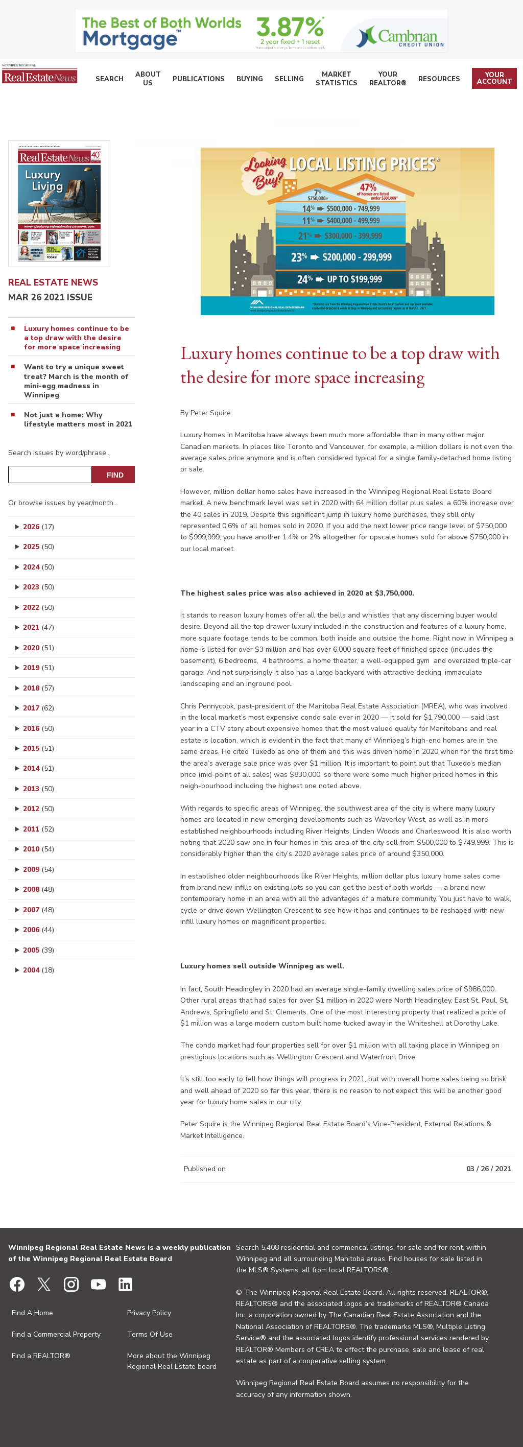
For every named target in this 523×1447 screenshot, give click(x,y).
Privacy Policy (149, 1313)
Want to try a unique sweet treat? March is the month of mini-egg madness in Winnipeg (76, 381)
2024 (38, 567)
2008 (38, 889)
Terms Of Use (150, 1334)
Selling (289, 80)
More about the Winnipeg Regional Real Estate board (172, 1361)
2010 (38, 849)
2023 (38, 587)
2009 (38, 869)
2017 (38, 708)
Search (129, 80)
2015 (38, 748)
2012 (38, 809)
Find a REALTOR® (41, 1356)
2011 (38, 829)
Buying (255, 80)
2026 (38, 527)
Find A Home (32, 1313)
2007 (38, 910)
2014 (38, 768)
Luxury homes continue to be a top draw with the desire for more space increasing (76, 338)
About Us (164, 81)
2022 (38, 607)
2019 (38, 668)
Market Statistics (338, 81)
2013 (38, 789)
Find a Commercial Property (56, 1334)
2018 (38, 688)
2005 (38, 950)
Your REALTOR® (394, 81)
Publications (210, 80)
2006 (38, 930)
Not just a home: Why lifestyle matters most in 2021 (78, 420)
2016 (38, 728)
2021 (38, 627)
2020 (38, 648)
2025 (38, 547)
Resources (443, 80)
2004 (38, 970)
